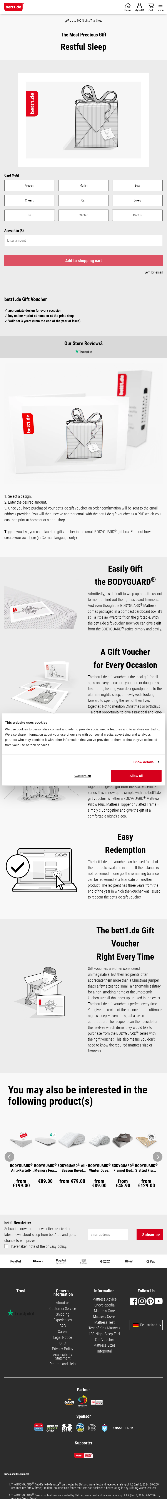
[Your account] (139, 7)
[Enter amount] (83, 240)
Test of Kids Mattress (104, 1328)
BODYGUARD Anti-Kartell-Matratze (21, 1168)
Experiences (62, 1320)
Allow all (136, 776)
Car (83, 200)
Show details (144, 762)
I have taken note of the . (38, 1246)
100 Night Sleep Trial (104, 1334)
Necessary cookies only (68, 745)
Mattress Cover (104, 1316)
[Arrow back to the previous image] (9, 1157)
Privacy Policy (62, 1348)
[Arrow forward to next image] (157, 1157)
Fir (29, 215)
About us (63, 1302)
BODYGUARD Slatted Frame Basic (146, 1168)
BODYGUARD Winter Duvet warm (99, 1168)
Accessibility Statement (62, 1356)
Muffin (83, 186)
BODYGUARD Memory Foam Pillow (45, 1168)
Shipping (62, 1314)
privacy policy (56, 1246)
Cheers (29, 200)
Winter (83, 215)
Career (62, 1331)
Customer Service (62, 1308)
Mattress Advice (104, 1299)
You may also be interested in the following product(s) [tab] (77, 1095)
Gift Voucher (104, 1339)
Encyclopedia (104, 1305)
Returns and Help (63, 1363)
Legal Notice (62, 1337)
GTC (62, 1343)
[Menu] (160, 7)
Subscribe (151, 1234)
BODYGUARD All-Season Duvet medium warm (72, 1168)
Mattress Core (104, 1310)
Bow (137, 186)
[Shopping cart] (127, 7)
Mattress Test (104, 1322)
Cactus (137, 215)
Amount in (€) (14, 230)
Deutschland (145, 1325)
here (32, 537)
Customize (82, 776)
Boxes (137, 200)
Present (29, 186)
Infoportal (104, 1351)
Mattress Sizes (104, 1345)
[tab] (83, 1095)
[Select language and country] (160, 1325)
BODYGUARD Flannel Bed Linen (123, 1168)
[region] (83, 119)
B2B (63, 1325)
